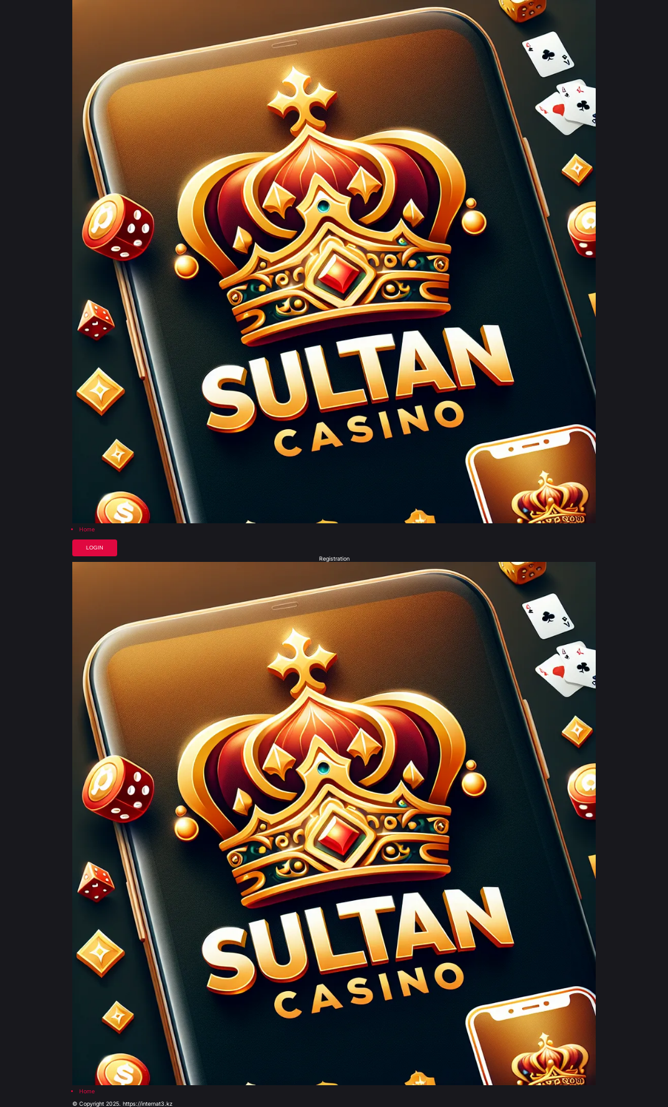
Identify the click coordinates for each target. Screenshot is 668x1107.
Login (94, 547)
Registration (334, 559)
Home (87, 530)
